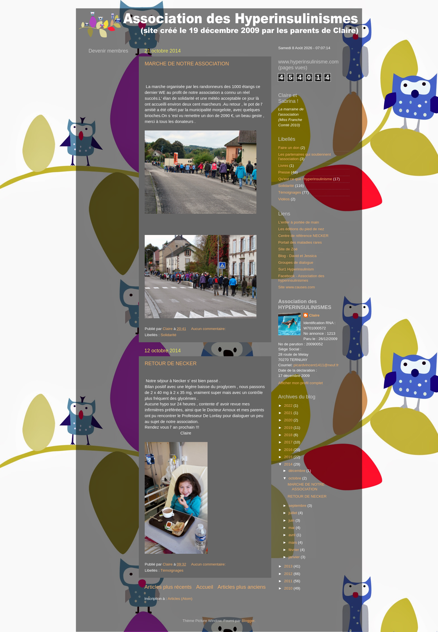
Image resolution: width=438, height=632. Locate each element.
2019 (289, 428)
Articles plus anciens (242, 587)
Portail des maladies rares (300, 242)
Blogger (248, 621)
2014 (289, 464)
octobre (295, 478)
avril (293, 535)
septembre (298, 505)
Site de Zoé (287, 249)
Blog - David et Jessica (297, 256)
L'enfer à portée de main (298, 222)
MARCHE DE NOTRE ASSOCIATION (187, 63)
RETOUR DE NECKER (171, 363)
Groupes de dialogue (295, 262)
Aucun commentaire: (209, 329)
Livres (283, 165)
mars (293, 542)
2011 (289, 581)
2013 (289, 566)
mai (292, 528)
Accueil (204, 587)
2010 (289, 588)
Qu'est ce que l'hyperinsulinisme (305, 179)
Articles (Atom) (180, 599)
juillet (293, 513)
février (294, 550)
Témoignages (172, 570)
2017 (289, 442)
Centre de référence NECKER (303, 236)
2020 (289, 420)
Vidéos (284, 199)
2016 (289, 450)
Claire (314, 315)
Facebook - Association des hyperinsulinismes (301, 278)
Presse (284, 172)
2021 (289, 413)
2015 (289, 457)
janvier (295, 557)
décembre (297, 471)
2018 (289, 435)
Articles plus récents (168, 587)
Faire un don (288, 148)
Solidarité (168, 335)
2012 (289, 574)
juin (292, 520)
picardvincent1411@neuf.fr (316, 365)
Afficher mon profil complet (300, 383)
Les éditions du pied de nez (301, 229)
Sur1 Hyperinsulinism (296, 269)
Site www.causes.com (296, 287)
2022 (289, 405)
